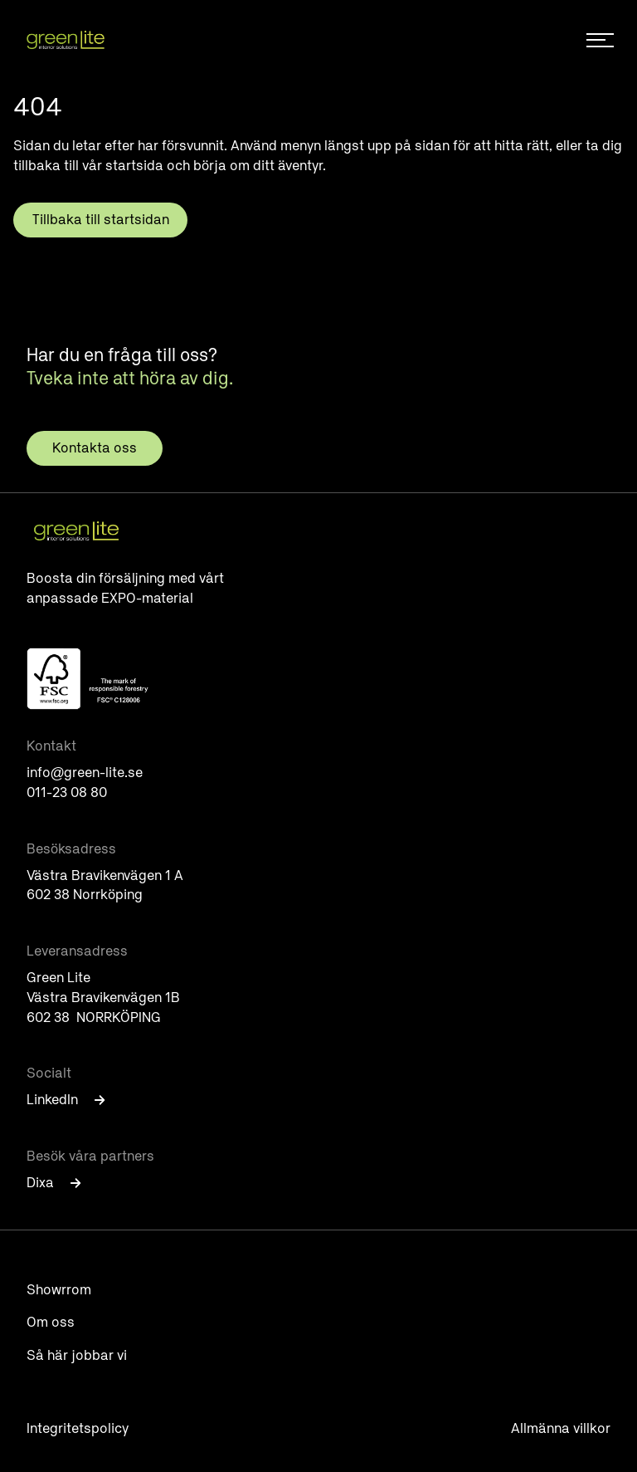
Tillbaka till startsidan (100, 220)
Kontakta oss (94, 448)
